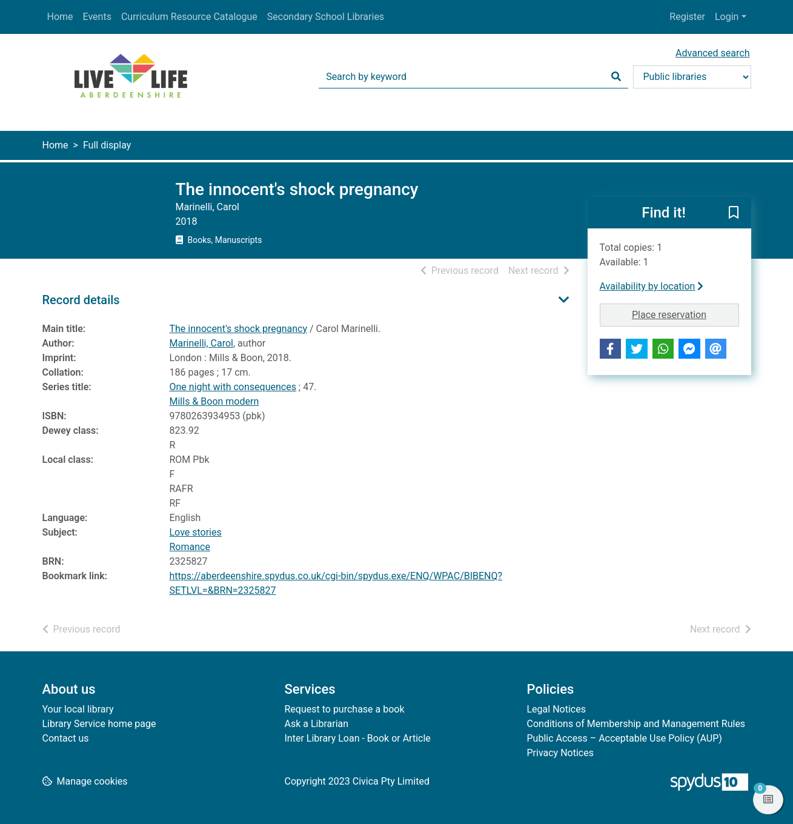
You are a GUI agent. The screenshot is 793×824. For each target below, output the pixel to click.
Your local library (78, 709)
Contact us (65, 738)
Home (60, 16)
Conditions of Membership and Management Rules (636, 723)
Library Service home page (99, 723)
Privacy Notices (560, 753)
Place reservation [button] (685, 314)
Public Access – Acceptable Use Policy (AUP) (624, 738)
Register (687, 16)
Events (97, 16)
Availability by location (652, 286)
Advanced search (712, 53)
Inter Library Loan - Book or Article (358, 738)
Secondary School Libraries (325, 16)
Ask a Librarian (317, 723)
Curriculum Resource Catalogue (189, 16)
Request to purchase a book (345, 709)
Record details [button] (81, 300)
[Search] (616, 76)
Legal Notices (556, 709)
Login (726, 16)
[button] (733, 213)
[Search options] (692, 76)
